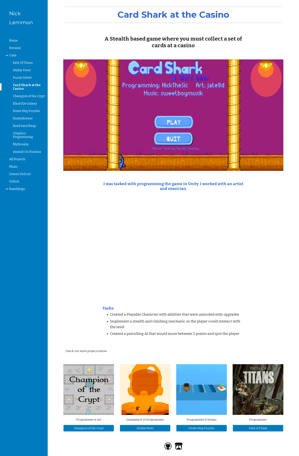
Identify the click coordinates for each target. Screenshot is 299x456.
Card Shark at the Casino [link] (27, 86)
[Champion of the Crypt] (88, 428)
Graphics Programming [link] (23, 135)
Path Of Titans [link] (23, 63)
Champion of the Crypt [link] (29, 96)
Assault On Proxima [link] (27, 152)
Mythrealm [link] (21, 144)
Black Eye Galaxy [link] (25, 103)
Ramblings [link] (17, 189)
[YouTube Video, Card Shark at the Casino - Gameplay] (173, 248)
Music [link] (13, 166)
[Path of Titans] (258, 428)
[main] (173, 15)
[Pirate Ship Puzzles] (201, 428)
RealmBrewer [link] (23, 118)
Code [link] (12, 55)
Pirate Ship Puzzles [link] (26, 111)
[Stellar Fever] (145, 428)
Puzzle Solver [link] (22, 77)
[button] (294, 5)
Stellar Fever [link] (22, 70)
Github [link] (14, 181)
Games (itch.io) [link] (20, 174)
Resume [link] (15, 48)
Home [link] (13, 40)
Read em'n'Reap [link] (24, 126)
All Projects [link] (17, 159)
